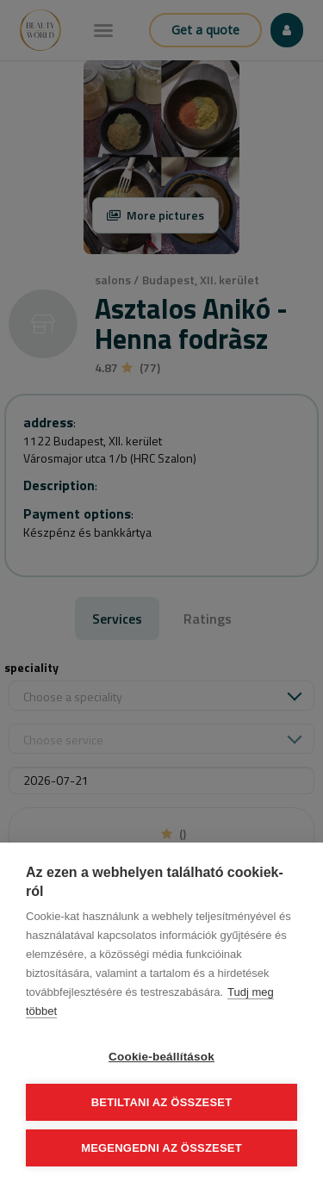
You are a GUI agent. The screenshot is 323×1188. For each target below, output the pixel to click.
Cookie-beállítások (161, 1056)
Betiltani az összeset (162, 1102)
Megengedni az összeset (161, 1147)
